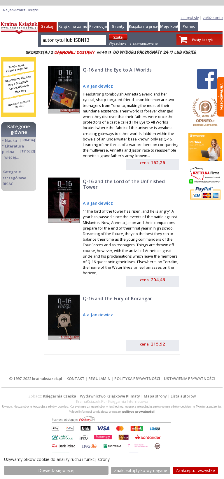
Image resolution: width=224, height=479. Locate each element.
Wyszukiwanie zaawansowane (133, 43)
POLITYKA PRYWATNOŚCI (137, 378)
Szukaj (47, 26)
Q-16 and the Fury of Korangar (117, 298)
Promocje (98, 26)
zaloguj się (190, 17)
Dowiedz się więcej (56, 470)
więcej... (11, 157)
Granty (118, 26)
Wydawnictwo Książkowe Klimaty (110, 396)
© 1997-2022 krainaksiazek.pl (35, 378)
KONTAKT (75, 378)
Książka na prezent (146, 26)
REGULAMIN (99, 378)
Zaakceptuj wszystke (195, 470)
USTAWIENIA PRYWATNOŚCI (189, 378)
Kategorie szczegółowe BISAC (14, 177)
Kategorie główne (18, 129)
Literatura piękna (13, 148)
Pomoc (189, 26)
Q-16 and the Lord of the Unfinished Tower (124, 184)
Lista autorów (183, 396)
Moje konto (170, 26)
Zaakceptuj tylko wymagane (140, 470)
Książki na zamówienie (78, 26)
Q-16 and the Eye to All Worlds (117, 70)
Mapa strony (155, 396)
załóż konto (213, 17)
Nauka (11, 140)
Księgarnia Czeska (59, 396)
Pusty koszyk (202, 39)
